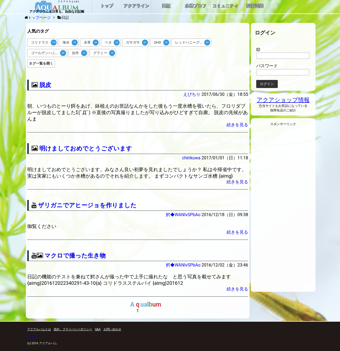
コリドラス (44, 42)
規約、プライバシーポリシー (73, 329)
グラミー (104, 53)
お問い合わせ (112, 329)
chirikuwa (191, 157)
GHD (161, 42)
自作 (79, 53)
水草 (91, 42)
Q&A (98, 329)
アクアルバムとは (39, 329)
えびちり (191, 94)
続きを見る (237, 124)
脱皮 (45, 85)
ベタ (112, 42)
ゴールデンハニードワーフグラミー (49, 53)
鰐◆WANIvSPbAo (183, 214)
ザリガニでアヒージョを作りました (87, 205)
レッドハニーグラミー (192, 42)
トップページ (39, 17)
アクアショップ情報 (283, 100)
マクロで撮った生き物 (75, 255)
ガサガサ (137, 42)
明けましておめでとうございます (85, 148)
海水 (70, 42)
